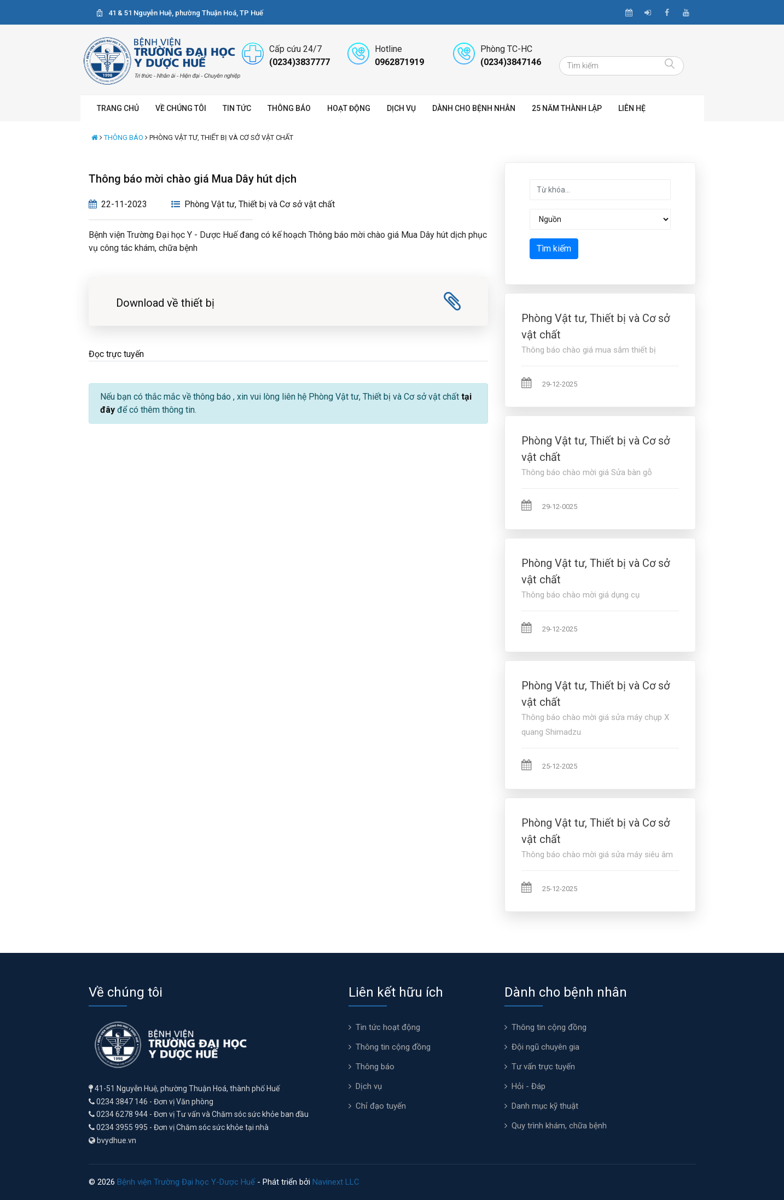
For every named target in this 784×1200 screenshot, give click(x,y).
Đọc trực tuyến (116, 354)
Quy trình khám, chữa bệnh (559, 1126)
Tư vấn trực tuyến (543, 1067)
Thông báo (289, 108)
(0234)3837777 (299, 62)
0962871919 (399, 62)
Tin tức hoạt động (388, 1027)
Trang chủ (118, 108)
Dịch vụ (401, 108)
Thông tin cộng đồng (393, 1047)
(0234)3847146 (510, 62)
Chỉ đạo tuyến (381, 1106)
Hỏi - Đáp (528, 1086)
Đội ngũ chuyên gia (545, 1047)
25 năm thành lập (567, 108)
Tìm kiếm (554, 248)
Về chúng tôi (180, 108)
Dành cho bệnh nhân (473, 108)
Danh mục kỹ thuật (545, 1106)
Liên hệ (632, 108)
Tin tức (237, 108)
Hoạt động (348, 108)
